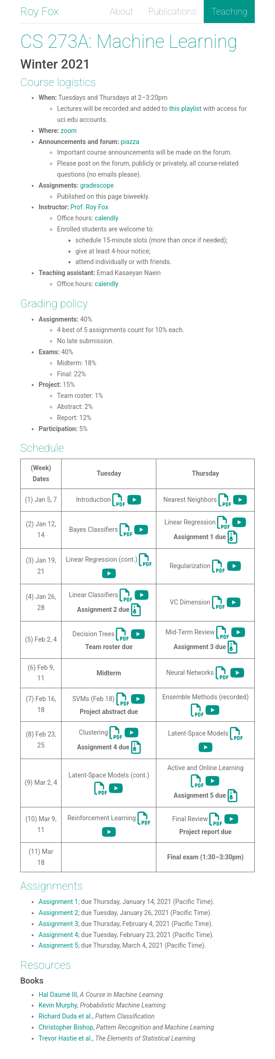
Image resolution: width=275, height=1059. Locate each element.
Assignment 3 (58, 923)
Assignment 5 (58, 945)
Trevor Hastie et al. (65, 1038)
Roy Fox (39, 11)
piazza (129, 141)
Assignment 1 (58, 901)
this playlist (185, 108)
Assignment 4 (58, 934)
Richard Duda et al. (65, 1016)
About (121, 11)
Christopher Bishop (66, 1027)
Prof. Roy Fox (89, 207)
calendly (106, 218)
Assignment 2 (58, 912)
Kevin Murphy (58, 1005)
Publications (172, 11)
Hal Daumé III (58, 994)
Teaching (229, 11)
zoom (69, 130)
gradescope (97, 185)
